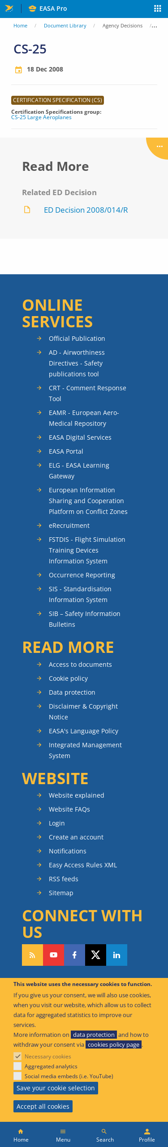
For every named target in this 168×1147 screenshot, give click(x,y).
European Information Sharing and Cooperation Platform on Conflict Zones (88, 501)
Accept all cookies (43, 1106)
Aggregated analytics (51, 1066)
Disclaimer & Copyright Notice (83, 711)
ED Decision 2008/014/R (86, 210)
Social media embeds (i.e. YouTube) (69, 1076)
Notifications (67, 851)
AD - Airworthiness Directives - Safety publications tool (77, 363)
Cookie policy (68, 678)
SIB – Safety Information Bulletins (85, 619)
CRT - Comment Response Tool (87, 393)
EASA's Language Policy (83, 731)
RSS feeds (63, 879)
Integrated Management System (85, 750)
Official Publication (77, 338)
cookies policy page (113, 1044)
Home (20, 25)
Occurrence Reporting (82, 575)
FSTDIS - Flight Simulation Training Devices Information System (87, 550)
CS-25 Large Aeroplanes (41, 117)
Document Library (65, 25)
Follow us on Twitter (95, 955)
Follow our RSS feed (32, 955)
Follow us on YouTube (53, 955)
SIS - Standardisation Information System (80, 594)
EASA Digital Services (80, 437)
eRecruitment (69, 525)
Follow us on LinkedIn (116, 955)
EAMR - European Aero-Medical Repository (84, 418)
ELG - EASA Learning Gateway (79, 470)
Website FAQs (69, 809)
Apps (158, 9)
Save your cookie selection (56, 1088)
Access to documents (80, 664)
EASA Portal (66, 451)
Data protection (72, 692)
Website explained (76, 795)
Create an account (76, 837)
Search (105, 1139)
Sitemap (61, 892)
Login (57, 823)
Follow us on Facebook (74, 955)
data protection (94, 1035)
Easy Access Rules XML (83, 865)
